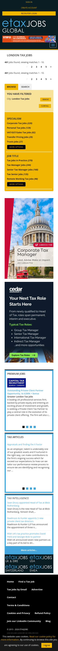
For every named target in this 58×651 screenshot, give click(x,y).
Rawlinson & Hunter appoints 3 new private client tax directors (25, 520)
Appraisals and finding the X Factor (24, 444)
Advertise (37, 589)
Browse (11, 86)
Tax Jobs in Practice (19, 160)
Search (25, 86)
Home (10, 581)
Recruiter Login (29, 13)
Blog (47, 621)
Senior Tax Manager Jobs (22, 169)
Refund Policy (42, 613)
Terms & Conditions (18, 605)
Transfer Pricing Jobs (20, 137)
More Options (16, 147)
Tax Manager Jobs (19, 165)
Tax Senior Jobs (17, 174)
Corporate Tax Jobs (19, 123)
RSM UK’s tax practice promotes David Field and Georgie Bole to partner (26, 535)
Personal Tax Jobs (19, 127)
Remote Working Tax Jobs (22, 178)
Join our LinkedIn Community (24, 621)
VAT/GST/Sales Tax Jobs (21, 132)
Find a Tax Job (26, 581)
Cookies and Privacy (18, 613)
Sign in (29, 2)
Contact (11, 597)
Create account (29, 7)
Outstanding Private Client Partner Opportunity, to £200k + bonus (25, 392)
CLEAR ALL (45, 106)
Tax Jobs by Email (17, 589)
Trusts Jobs (15, 141)
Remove (46, 99)
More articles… (29, 550)
